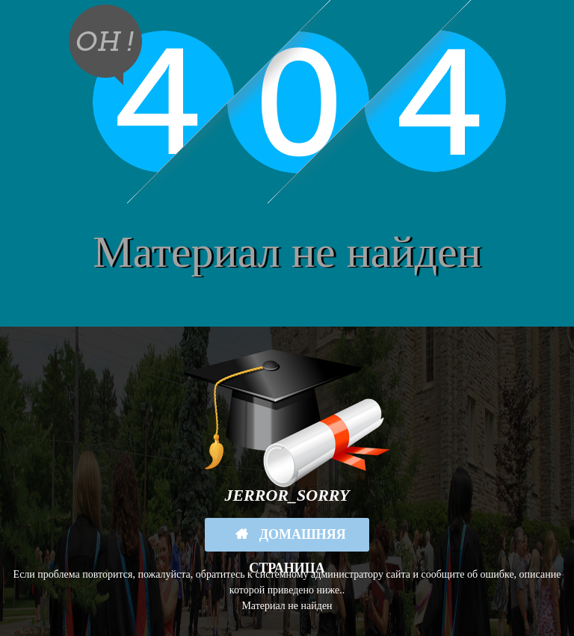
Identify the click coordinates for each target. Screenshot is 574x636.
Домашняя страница (297, 539)
